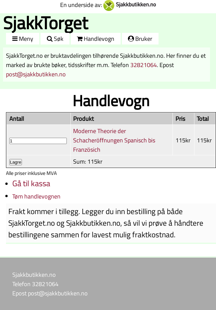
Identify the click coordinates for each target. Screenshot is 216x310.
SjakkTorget (45, 22)
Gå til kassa (31, 183)
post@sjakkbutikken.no (36, 74)
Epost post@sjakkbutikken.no (50, 293)
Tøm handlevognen (36, 196)
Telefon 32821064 (35, 283)
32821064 (143, 64)
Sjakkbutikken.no (34, 274)
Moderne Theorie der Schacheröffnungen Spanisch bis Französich (114, 140)
